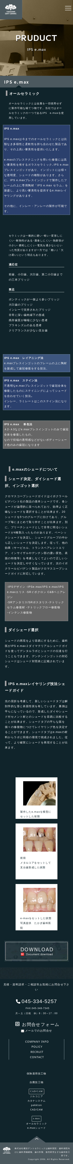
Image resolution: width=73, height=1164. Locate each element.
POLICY (37, 1046)
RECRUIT (37, 1052)
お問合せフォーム (37, 1024)
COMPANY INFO (37, 1041)
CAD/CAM (36, 1091)
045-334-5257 (39, 1001)
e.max (36, 1118)
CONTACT (37, 1057)
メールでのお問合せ (36, 1030)
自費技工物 (37, 1082)
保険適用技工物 (36, 1073)
